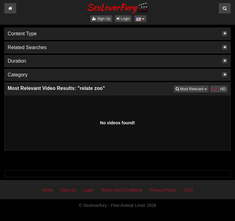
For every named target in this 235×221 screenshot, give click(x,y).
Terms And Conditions (121, 190)
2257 (188, 190)
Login (123, 19)
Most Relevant (192, 88)
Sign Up (101, 19)
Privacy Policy (163, 190)
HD (223, 89)
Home (47, 190)
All (214, 89)
